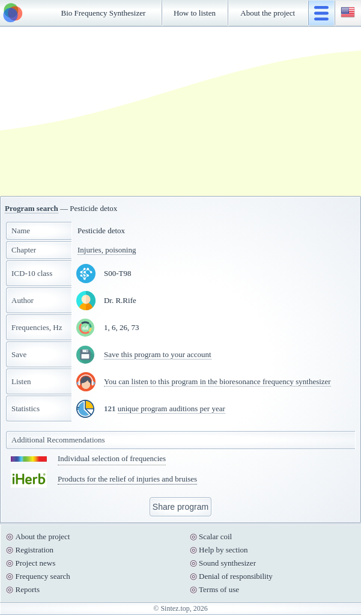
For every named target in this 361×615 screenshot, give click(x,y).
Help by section (223, 549)
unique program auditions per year (171, 408)
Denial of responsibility (236, 576)
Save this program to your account (157, 354)
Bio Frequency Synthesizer (103, 12)
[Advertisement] (180, 111)
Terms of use (219, 589)
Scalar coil (215, 536)
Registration (35, 549)
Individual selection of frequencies (112, 458)
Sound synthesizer (227, 563)
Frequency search (43, 576)
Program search (31, 208)
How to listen (195, 12)
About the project (267, 12)
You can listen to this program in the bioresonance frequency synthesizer (217, 381)
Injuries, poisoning (106, 249)
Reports (28, 589)
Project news (36, 563)
